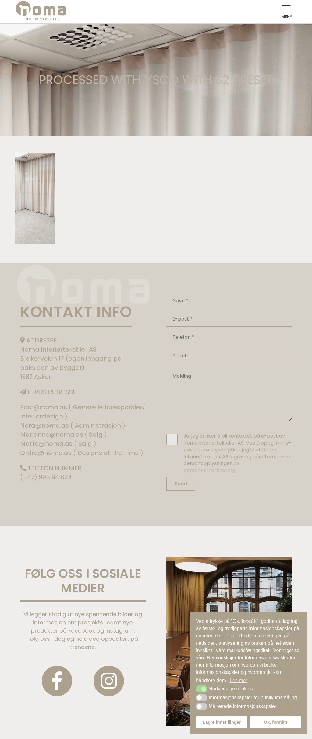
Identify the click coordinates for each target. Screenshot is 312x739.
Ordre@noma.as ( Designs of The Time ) (81, 453)
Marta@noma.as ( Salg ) (58, 443)
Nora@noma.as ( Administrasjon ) (72, 425)
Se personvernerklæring (211, 467)
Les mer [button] (238, 680)
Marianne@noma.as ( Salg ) (63, 434)
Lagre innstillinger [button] (222, 722)
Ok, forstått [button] (275, 722)
